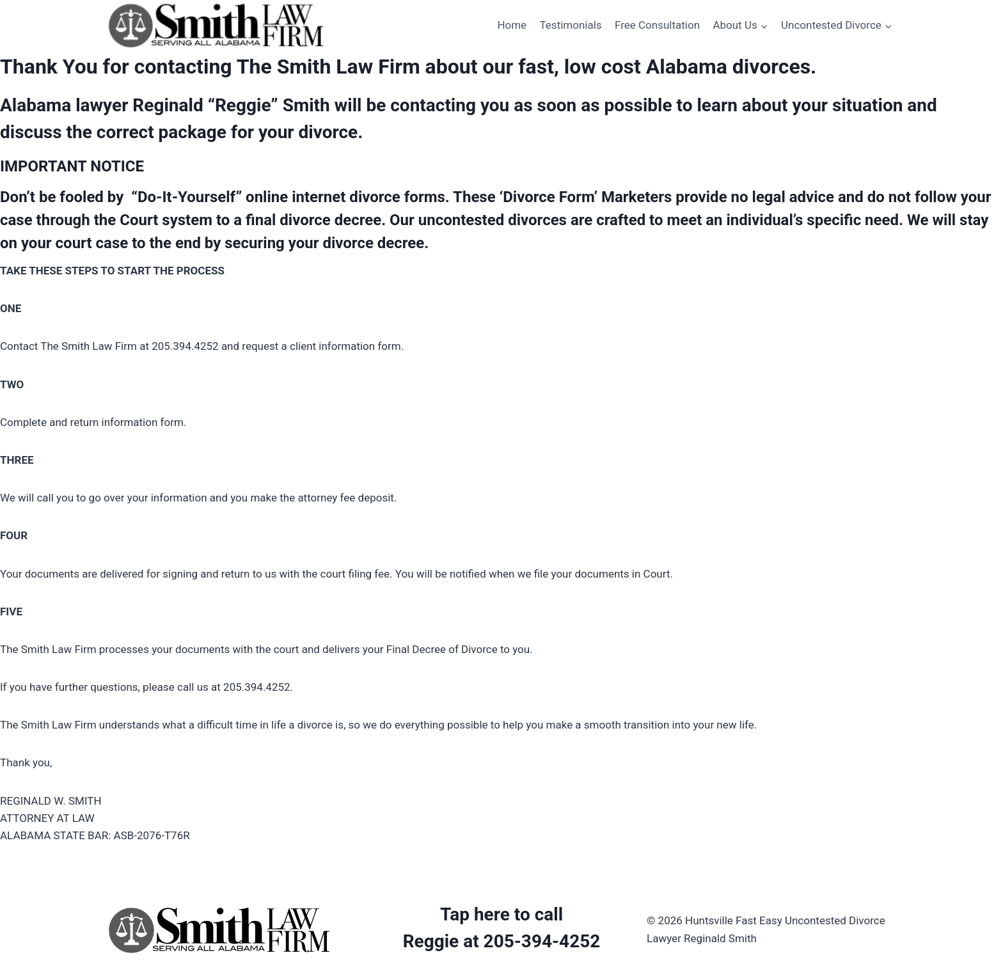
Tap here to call (501, 914)
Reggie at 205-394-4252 (502, 941)
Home (511, 25)
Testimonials (571, 25)
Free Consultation (657, 25)
